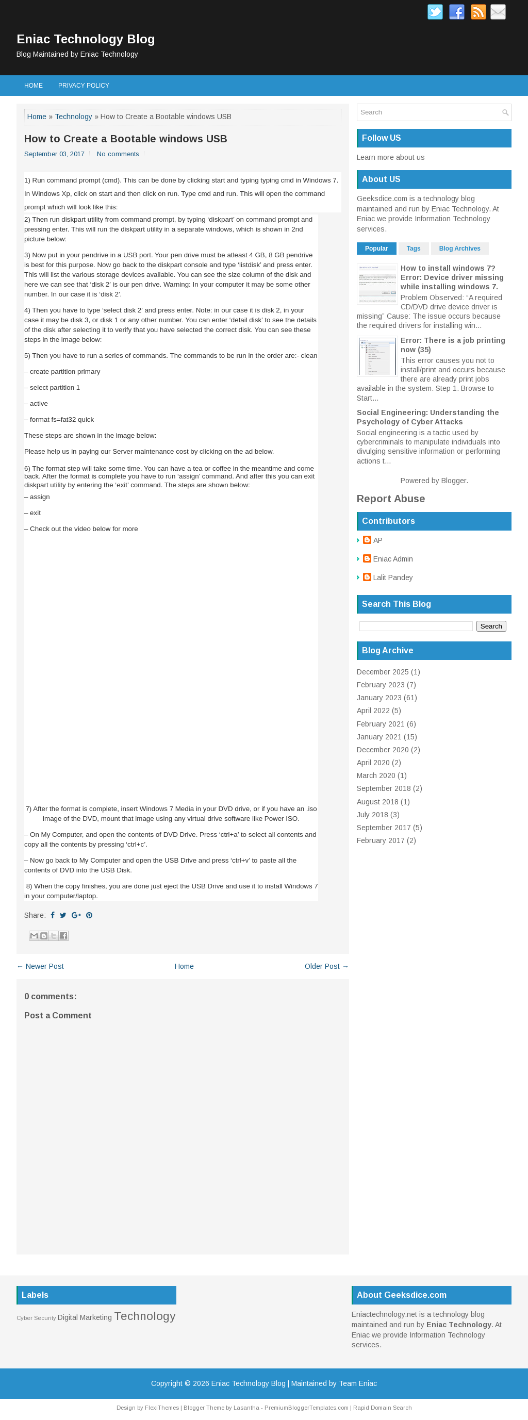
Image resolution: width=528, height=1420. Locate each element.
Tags (414, 248)
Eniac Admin (393, 559)
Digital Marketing (85, 1317)
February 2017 (381, 840)
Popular (376, 248)
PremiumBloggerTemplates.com (307, 1408)
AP (378, 540)
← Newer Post (40, 966)
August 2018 (378, 802)
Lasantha (246, 1408)
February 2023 (381, 685)
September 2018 (384, 788)
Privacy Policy (83, 85)
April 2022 (373, 710)
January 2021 (379, 737)
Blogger (453, 480)
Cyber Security (36, 1318)
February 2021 (381, 724)
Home (33, 85)
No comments (118, 154)
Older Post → (327, 966)
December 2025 (383, 672)
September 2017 (384, 827)
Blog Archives (460, 248)
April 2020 (373, 762)
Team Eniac (358, 1383)
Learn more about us (391, 157)
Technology (73, 116)
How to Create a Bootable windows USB (125, 138)
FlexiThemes (162, 1408)
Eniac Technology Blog (85, 39)
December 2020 (383, 750)
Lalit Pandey (393, 577)
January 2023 (379, 698)
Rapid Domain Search (382, 1408)
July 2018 (372, 815)
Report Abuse (391, 498)
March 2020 (376, 775)
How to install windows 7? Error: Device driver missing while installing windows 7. (452, 277)
